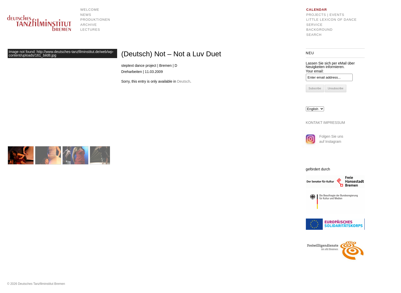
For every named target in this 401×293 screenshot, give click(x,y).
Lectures (90, 29)
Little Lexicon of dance (331, 19)
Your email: (315, 71)
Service (314, 25)
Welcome (89, 10)
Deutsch (183, 81)
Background (319, 29)
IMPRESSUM (334, 123)
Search (313, 35)
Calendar (316, 10)
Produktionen (91, 19)
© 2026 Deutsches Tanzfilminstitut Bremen (36, 284)
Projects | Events (325, 15)
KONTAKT (314, 123)
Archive (88, 25)
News (85, 15)
